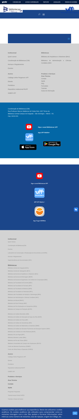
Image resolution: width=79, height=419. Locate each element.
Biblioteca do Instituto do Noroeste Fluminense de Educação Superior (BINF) (29, 328)
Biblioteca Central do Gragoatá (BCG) (18, 268)
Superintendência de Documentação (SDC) (20, 260)
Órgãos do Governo (71, 2)
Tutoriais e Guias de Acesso (15, 399)
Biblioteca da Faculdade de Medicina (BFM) (20, 288)
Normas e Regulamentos (15, 256)
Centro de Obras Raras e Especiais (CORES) (20, 349)
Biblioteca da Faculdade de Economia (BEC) (20, 282)
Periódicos (11, 364)
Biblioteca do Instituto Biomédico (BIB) (18, 314)
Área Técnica (12, 380)
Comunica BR (17, 2)
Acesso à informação (32, 2)
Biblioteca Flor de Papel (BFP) (16, 334)
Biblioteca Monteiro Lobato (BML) (17, 337)
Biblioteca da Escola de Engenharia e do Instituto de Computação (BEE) (28, 279)
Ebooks (10, 360)
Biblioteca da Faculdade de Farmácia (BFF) (20, 285)
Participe (46, 2)
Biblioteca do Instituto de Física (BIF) (18, 320)
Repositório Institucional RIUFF (16, 368)
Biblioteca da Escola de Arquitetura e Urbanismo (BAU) (23, 274)
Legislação (56, 2)
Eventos (10, 249)
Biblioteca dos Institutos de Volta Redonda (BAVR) (21, 331)
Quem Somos (11, 242)
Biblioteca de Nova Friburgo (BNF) (17, 303)
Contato (10, 384)
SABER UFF (11, 371)
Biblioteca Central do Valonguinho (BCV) (19, 271)
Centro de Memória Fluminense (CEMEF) (19, 346)
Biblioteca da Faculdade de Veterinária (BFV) (20, 291)
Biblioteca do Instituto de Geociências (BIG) (20, 323)
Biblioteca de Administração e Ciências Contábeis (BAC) (23, 297)
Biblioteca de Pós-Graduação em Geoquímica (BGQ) (22, 306)
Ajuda (10, 387)
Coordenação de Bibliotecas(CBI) (17, 245)
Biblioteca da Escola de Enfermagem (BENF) (20, 277)
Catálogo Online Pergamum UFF (17, 357)
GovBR (4, 2)
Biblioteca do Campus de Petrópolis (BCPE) (20, 309)
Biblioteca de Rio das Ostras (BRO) (17, 340)
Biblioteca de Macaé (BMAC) (16, 300)
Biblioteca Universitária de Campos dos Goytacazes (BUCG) (24, 343)
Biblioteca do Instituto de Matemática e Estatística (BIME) (23, 325)
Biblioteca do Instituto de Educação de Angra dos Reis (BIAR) (25, 317)
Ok (75, 413)
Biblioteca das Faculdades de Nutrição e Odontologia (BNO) (24, 294)
